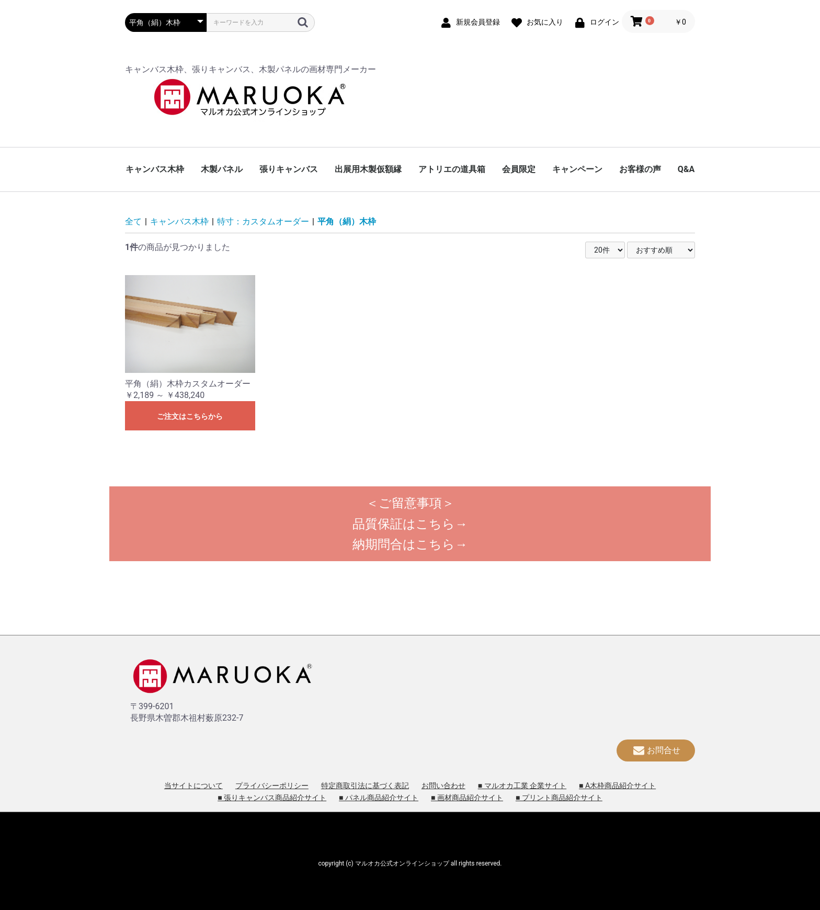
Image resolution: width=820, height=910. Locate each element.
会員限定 (519, 169)
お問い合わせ (443, 785)
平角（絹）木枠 (346, 221)
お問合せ (655, 750)
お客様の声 (640, 169)
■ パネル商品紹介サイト (378, 797)
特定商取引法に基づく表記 (365, 785)
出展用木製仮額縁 (368, 169)
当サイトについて (193, 785)
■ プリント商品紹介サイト (559, 797)
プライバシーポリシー (272, 785)
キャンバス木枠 (155, 169)
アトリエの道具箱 (451, 169)
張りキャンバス (288, 169)
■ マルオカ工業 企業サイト (522, 785)
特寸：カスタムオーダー (263, 221)
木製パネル (222, 169)
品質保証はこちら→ (410, 524)
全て (133, 221)
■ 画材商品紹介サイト (467, 797)
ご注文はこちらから (190, 416)
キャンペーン (577, 169)
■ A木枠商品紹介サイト (617, 785)
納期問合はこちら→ (410, 544)
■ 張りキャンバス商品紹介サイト (272, 797)
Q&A (686, 169)
